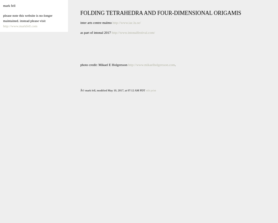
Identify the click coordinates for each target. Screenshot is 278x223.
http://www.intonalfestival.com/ (133, 32)
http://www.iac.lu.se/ (126, 22)
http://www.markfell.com (20, 26)
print (153, 90)
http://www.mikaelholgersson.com (151, 65)
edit (148, 90)
